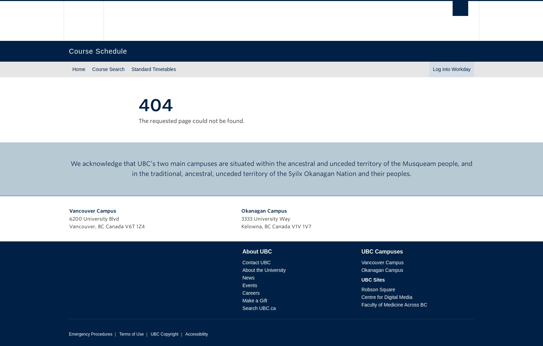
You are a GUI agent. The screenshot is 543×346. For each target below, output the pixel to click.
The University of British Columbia (84, 21)
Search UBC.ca (259, 308)
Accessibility (196, 334)
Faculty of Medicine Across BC (394, 305)
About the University (264, 270)
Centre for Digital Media (387, 297)
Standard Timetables (154, 69)
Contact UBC (256, 262)
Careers (251, 293)
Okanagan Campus (264, 211)
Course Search (108, 69)
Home (78, 69)
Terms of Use (131, 334)
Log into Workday (452, 69)
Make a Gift (254, 300)
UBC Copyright (164, 334)
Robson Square (378, 289)
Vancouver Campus (92, 211)
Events (249, 285)
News (248, 278)
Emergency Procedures (90, 334)
